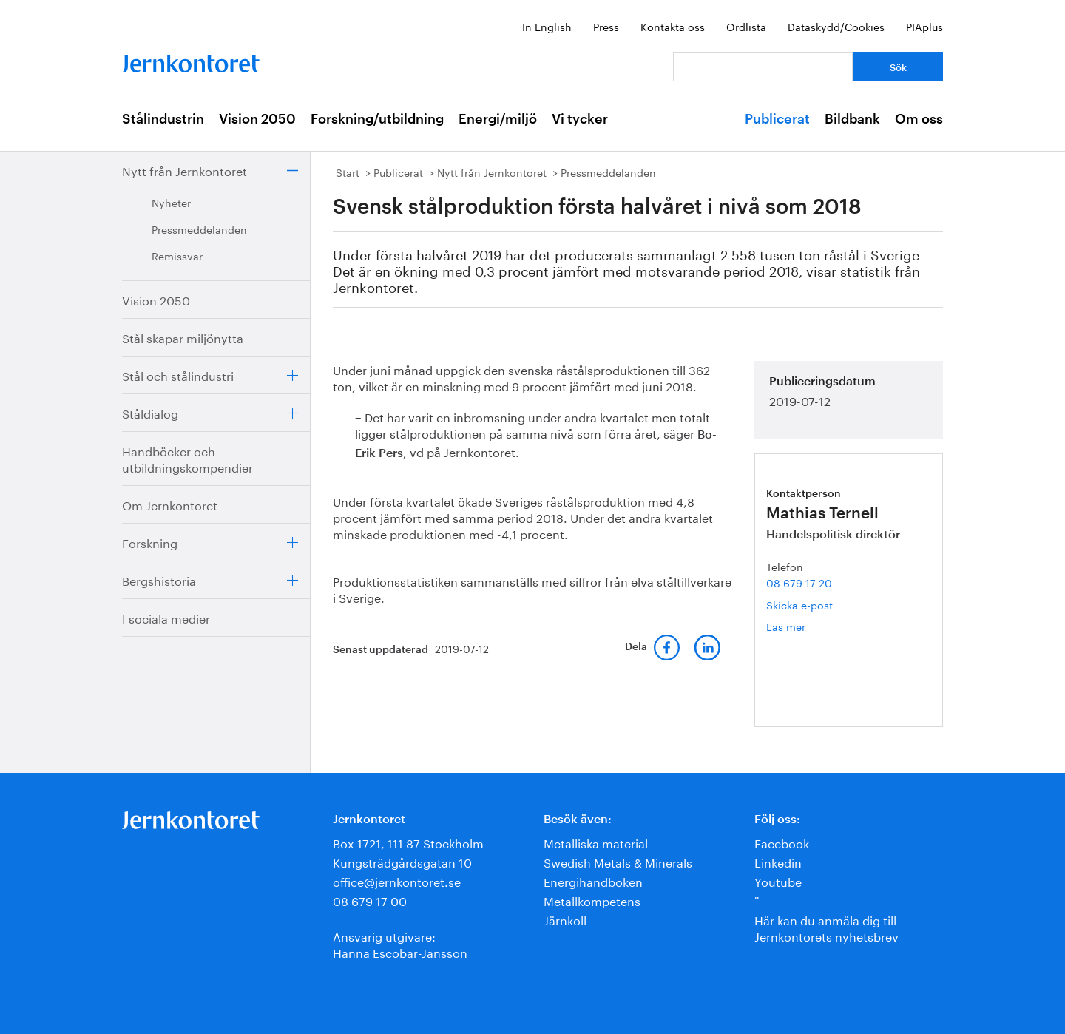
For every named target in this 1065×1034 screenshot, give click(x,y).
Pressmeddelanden (199, 228)
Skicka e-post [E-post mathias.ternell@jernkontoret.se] (799, 604)
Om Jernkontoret (169, 504)
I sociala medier (166, 617)
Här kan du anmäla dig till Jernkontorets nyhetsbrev (826, 927)
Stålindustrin (163, 119)
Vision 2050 (257, 119)
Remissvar (177, 255)
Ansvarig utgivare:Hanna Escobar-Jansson (400, 943)
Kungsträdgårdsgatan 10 (402, 861)
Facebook (781, 842)
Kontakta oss (672, 26)
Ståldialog (150, 412)
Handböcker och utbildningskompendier (187, 458)
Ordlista (746, 26)
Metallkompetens (592, 900)
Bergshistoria (159, 579)
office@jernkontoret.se (397, 880)
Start (347, 171)
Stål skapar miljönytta (182, 337)
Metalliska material (596, 842)
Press (606, 26)
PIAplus (924, 26)
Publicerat (777, 119)
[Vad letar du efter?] (763, 66)
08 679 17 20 (799, 582)
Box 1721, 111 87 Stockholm (408, 842)
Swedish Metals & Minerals (618, 861)
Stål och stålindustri (178, 374)
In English (547, 26)
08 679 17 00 (370, 900)
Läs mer (805, 626)
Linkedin (778, 861)
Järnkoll (565, 919)
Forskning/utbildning (377, 119)
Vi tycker (580, 119)
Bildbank (852, 119)
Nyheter (171, 202)
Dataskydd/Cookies (836, 26)
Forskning (150, 542)
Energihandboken (593, 880)
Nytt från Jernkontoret (184, 169)
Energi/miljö (498, 119)
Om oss (919, 119)
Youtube (778, 880)
